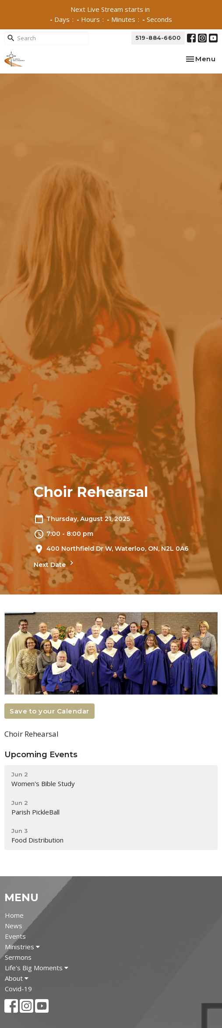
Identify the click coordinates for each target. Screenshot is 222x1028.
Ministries (22, 946)
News (13, 925)
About (16, 978)
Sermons (18, 957)
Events (15, 936)
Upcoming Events (41, 754)
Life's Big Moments (36, 967)
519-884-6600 (158, 37)
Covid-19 (18, 988)
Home (14, 915)
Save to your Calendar (49, 711)
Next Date (55, 564)
